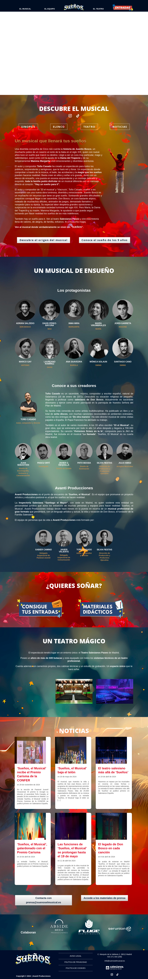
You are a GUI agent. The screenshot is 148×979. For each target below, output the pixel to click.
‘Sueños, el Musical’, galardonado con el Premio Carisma (32, 848)
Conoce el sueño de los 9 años (105, 240)
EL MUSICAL (25, 9)
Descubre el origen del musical (43, 240)
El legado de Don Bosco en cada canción (110, 848)
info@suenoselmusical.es (115, 961)
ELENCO (59, 126)
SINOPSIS (28, 126)
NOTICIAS (119, 126)
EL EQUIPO (49, 9)
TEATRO (89, 126)
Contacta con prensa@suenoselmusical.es (43, 900)
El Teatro (98, 9)
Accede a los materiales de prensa (104, 898)
